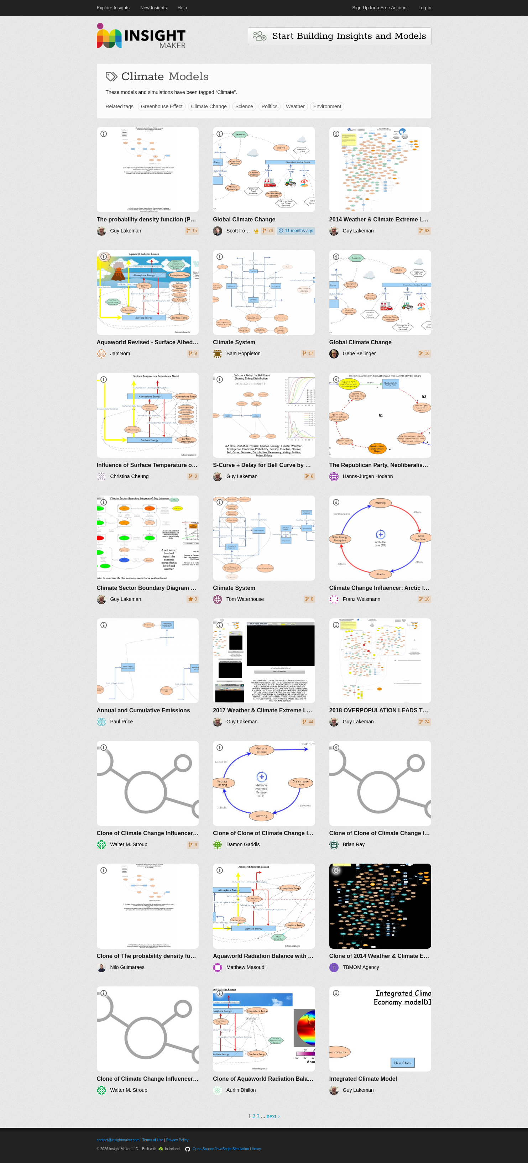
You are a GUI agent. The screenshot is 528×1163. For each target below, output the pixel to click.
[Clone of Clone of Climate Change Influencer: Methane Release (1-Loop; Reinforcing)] (264, 795)
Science (244, 106)
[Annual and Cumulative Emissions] (148, 672)
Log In (424, 7)
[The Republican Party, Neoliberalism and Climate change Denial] (380, 427)
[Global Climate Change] (264, 181)
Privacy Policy (177, 1140)
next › (273, 1116)
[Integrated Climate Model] (380, 1040)
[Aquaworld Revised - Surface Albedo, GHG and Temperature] (148, 304)
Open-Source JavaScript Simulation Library (227, 1149)
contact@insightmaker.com (118, 1140)
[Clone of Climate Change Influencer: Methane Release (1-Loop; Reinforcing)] (148, 795)
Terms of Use (152, 1140)
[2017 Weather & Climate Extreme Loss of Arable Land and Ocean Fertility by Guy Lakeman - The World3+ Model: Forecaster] (264, 672)
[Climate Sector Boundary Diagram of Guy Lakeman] (148, 550)
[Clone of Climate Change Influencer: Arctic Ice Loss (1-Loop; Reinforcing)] (148, 1040)
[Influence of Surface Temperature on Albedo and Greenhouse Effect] (148, 427)
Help (182, 7)
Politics (269, 106)
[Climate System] (264, 304)
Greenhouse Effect (161, 106)
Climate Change (209, 106)
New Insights (153, 7)
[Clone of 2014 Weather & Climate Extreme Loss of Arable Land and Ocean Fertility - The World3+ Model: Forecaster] (380, 918)
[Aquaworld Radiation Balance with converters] (264, 918)
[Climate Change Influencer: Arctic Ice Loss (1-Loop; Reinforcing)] (380, 550)
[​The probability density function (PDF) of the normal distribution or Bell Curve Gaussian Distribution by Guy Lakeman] (148, 181)
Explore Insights (113, 7)
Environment (327, 106)
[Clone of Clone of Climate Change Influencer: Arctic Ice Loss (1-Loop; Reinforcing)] (380, 795)
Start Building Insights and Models (339, 36)
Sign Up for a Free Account (380, 7)
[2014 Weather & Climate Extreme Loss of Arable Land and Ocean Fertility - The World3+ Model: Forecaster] (380, 181)
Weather (295, 106)
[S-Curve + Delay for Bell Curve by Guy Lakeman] (264, 427)
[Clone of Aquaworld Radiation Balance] (264, 1040)
